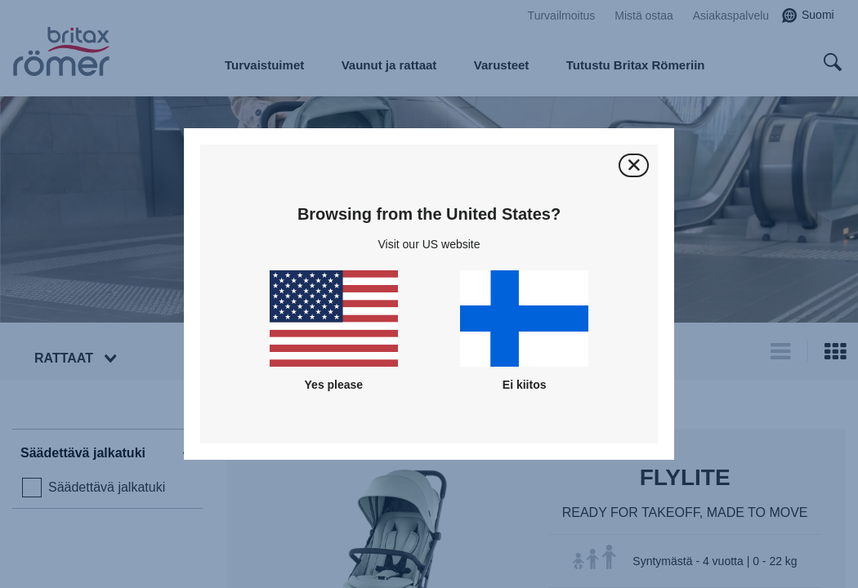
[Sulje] (634, 165)
